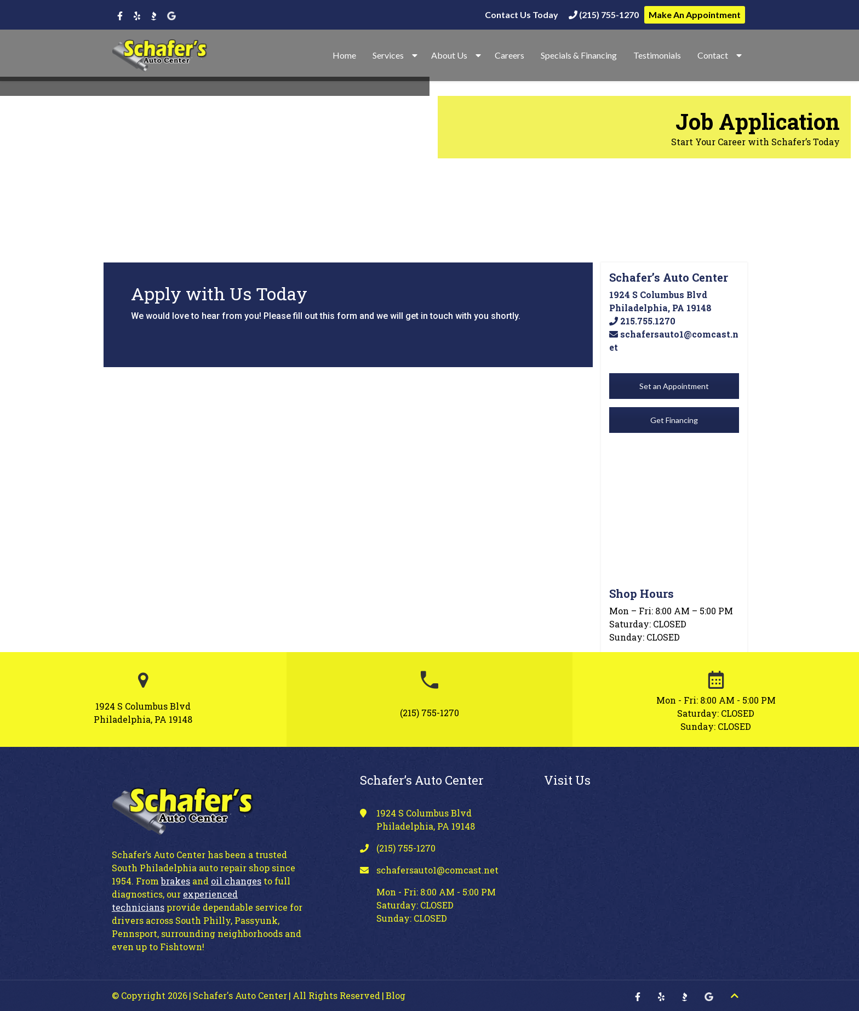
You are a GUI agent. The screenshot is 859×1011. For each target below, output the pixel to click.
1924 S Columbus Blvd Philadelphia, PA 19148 (143, 712)
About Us (449, 55)
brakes (175, 881)
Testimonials (657, 55)
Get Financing (674, 420)
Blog (395, 995)
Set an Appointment (674, 386)
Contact (712, 55)
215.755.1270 (642, 321)
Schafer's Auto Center (240, 995)
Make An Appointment (695, 14)
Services (388, 55)
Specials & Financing (579, 55)
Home (344, 55)
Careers (509, 55)
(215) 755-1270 (604, 14)
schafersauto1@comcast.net (437, 870)
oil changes (236, 881)
